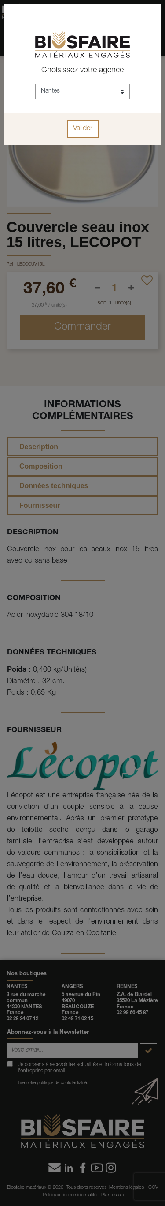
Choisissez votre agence (82, 71)
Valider (82, 128)
